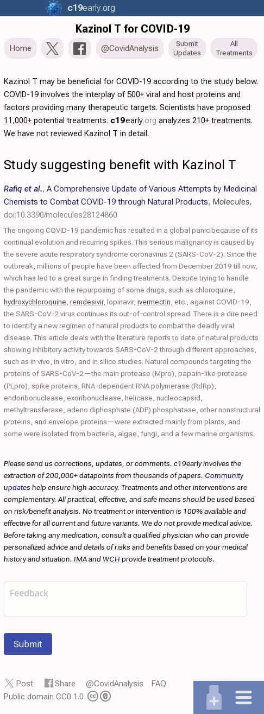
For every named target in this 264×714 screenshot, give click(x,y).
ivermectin (154, 301)
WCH (111, 558)
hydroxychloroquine (35, 301)
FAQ (159, 683)
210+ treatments (221, 120)
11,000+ (18, 120)
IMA (80, 558)
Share (65, 683)
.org (90, 8)
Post (24, 683)
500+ (135, 94)
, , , (130, 202)
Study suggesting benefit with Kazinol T (120, 165)
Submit (28, 644)
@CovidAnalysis (114, 683)
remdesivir (86, 301)
